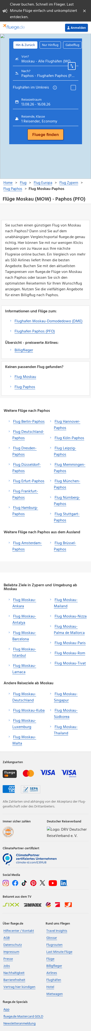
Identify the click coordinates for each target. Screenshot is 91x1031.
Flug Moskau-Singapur (66, 697)
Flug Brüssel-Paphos (65, 546)
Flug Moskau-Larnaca (24, 669)
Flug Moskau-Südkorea (66, 713)
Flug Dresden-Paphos (24, 451)
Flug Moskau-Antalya (24, 619)
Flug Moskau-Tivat (70, 663)
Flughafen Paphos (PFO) (35, 331)
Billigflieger (24, 350)
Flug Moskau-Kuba (29, 710)
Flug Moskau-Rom (70, 653)
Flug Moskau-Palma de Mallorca (69, 630)
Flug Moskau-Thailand (66, 730)
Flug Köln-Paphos (69, 438)
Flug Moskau (25, 377)
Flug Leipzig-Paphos (65, 451)
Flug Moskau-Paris (70, 643)
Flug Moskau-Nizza (71, 616)
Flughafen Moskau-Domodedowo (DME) (49, 321)
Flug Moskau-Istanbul (24, 652)
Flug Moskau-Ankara (24, 603)
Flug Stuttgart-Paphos (67, 517)
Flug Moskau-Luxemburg (24, 724)
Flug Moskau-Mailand (66, 603)
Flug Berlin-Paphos (29, 422)
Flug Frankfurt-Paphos (25, 494)
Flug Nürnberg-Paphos (67, 501)
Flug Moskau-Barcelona (24, 636)
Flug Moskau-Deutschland (24, 697)
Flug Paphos (25, 387)
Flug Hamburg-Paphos (25, 511)
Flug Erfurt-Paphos (28, 481)
